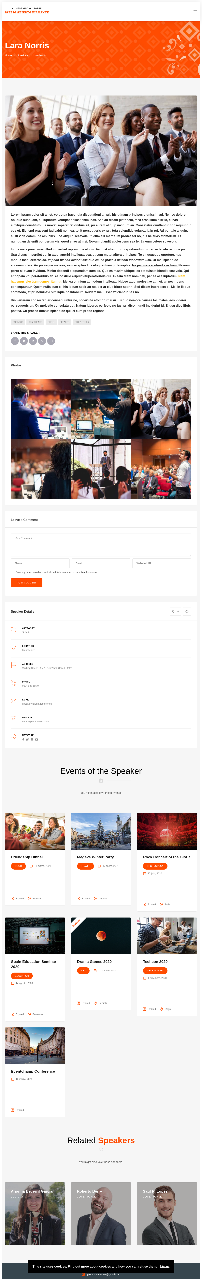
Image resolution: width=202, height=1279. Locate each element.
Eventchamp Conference (33, 1071)
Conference (35, 322)
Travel (85, 866)
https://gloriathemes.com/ (35, 721)
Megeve (102, 898)
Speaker (64, 322)
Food (18, 866)
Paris (167, 904)
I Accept (164, 1266)
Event (51, 322)
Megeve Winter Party (95, 857)
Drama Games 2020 (94, 962)
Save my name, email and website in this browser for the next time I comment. (57, 572)
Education (22, 976)
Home (8, 55)
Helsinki (102, 1003)
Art (83, 970)
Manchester (28, 650)
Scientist (26, 632)
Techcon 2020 (155, 962)
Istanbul (37, 898)
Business (18, 322)
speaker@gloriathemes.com (37, 703)
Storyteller (82, 322)
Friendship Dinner (27, 857)
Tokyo (168, 1009)
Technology (155, 866)
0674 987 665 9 (30, 685)
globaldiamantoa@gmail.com (103, 1274)
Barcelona (38, 1014)
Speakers (22, 55)
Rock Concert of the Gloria (167, 857)
